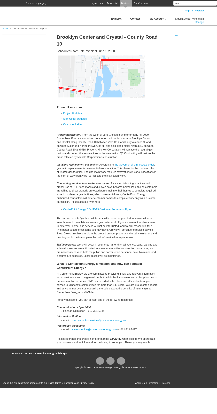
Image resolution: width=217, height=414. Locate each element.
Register (199, 10)
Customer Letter (72, 124)
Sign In (189, 10)
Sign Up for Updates (75, 118)
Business (126, 3)
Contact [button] (135, 18)
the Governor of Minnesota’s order (134, 164)
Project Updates (72, 113)
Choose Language (35, 3)
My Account (97, 3)
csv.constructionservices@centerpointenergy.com (99, 320)
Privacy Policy (87, 383)
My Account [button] (157, 18)
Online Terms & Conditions (61, 383)
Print (176, 35)
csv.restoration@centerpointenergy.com (94, 329)
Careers (166, 383)
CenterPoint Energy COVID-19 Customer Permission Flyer (97, 209)
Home (5, 28)
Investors (153, 383)
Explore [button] (116, 18)
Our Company (141, 3)
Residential (112, 3)
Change (199, 22)
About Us (140, 383)
